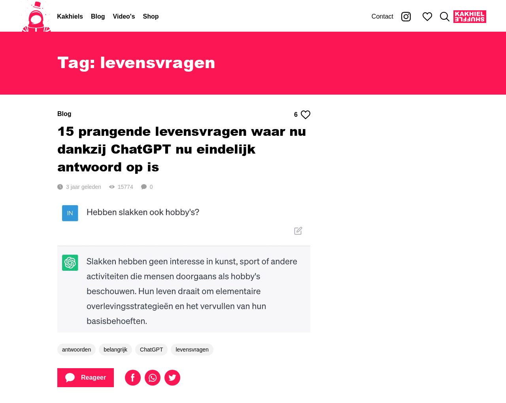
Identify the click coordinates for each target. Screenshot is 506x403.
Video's (124, 16)
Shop (151, 16)
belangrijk (115, 349)
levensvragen (192, 349)
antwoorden (76, 349)
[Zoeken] (444, 16)
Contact (382, 16)
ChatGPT (151, 349)
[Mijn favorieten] (427, 16)
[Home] (36, 16)
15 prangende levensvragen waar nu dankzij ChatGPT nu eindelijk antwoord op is (181, 148)
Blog (98, 16)
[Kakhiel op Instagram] (406, 16)
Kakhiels (70, 16)
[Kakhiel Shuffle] (469, 16)
